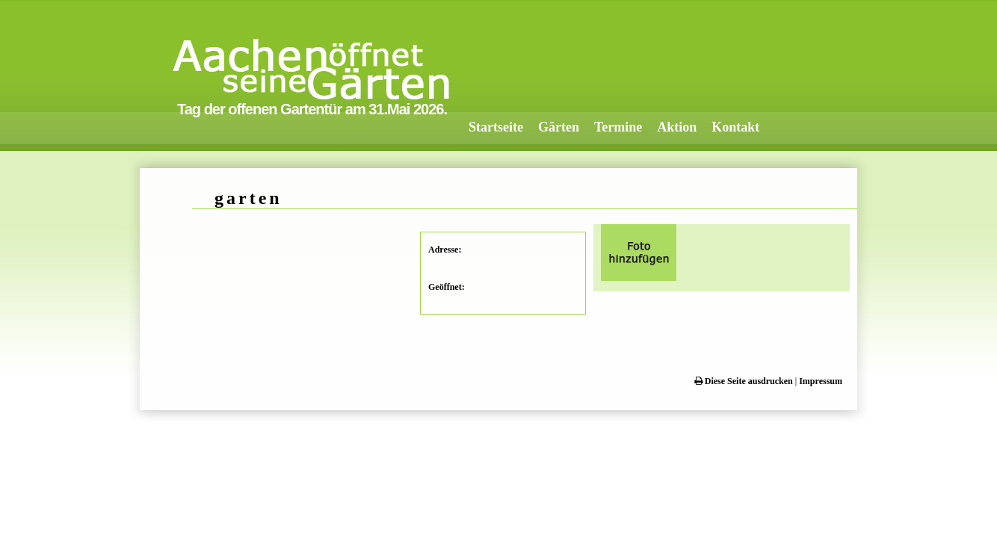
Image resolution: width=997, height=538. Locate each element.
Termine (618, 127)
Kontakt (735, 127)
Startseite (496, 127)
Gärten (558, 127)
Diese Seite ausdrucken (743, 381)
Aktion (677, 127)
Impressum (820, 381)
